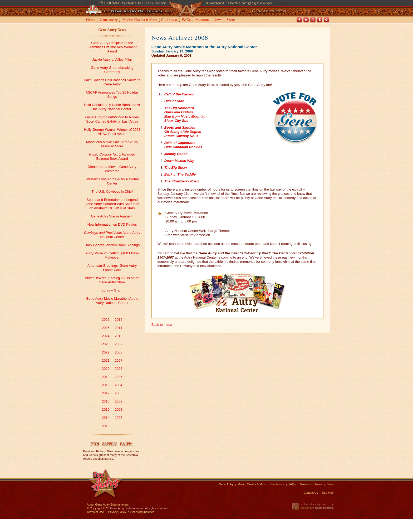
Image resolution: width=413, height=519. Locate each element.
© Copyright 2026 (98, 508)
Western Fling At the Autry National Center (112, 181)
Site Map (327, 492)
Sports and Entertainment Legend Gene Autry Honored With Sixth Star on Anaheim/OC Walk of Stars (112, 204)
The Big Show (175, 167)
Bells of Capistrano (179, 143)
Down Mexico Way (179, 161)
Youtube (306, 19)
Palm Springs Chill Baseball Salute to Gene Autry (112, 82)
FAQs (186, 20)
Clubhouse (170, 20)
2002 (118, 401)
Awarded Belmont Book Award (112, 156)
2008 (118, 352)
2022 (106, 352)
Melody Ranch (176, 154)
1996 (118, 418)
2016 (106, 401)
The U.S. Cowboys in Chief (112, 191)
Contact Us (311, 492)
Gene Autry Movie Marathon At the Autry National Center (112, 301)
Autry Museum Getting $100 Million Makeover (112, 255)
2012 (118, 320)
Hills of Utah (174, 101)
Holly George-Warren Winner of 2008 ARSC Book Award (112, 132)
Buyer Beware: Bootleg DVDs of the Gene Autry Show (112, 280)
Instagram (313, 19)
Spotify (326, 19)
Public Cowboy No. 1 (181, 136)
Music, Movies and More (140, 20)
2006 (118, 369)
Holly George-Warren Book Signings (112, 245)
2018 (106, 385)
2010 (118, 336)
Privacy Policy (117, 511)
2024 (106, 336)
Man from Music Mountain (185, 116)
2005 (118, 377)
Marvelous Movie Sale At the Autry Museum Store (112, 144)
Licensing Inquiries (142, 511)
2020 (106, 369)
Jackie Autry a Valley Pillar (112, 59)
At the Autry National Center (112, 235)
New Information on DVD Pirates (112, 224)
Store (231, 20)
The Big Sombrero (179, 108)
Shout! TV (319, 19)
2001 (118, 409)
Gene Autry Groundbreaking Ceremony (112, 70)
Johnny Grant (112, 290)
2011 (118, 328)
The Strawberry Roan (181, 181)
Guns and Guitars (178, 112)
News (218, 20)
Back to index (161, 325)
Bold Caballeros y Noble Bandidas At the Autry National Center (112, 107)
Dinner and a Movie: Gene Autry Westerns (112, 169)
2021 (106, 360)
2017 (106, 393)
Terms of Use (95, 511)
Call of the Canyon (179, 94)
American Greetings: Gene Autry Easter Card (112, 268)
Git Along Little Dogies (182, 132)
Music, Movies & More (252, 484)
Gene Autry (109, 20)
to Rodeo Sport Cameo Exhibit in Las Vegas (112, 119)
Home (90, 20)
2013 (106, 426)
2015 (106, 409)
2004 (118, 385)
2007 (118, 360)
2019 (106, 377)
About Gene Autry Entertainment (108, 504)
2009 (118, 344)
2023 (106, 344)
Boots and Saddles (179, 127)
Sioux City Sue (176, 121)
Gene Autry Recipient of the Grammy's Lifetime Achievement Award (112, 47)
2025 (106, 328)
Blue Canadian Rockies (183, 147)
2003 (118, 393)
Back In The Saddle (180, 174)
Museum (202, 20)
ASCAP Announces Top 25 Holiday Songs (112, 94)
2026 (106, 320)
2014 (106, 418)
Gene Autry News (112, 30)
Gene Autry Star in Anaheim (112, 216)
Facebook (299, 19)
